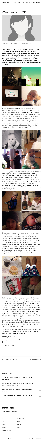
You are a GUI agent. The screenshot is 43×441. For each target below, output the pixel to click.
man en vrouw (6, 183)
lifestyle (22, 43)
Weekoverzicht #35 (14, 340)
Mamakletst (5, 2)
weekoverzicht (27, 43)
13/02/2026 (38, 378)
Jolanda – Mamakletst (14, 43)
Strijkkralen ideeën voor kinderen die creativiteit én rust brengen (17, 396)
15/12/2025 (38, 396)
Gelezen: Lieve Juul (34, 359)
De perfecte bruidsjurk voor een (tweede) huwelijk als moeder (17, 378)
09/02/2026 (38, 384)
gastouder (36, 179)
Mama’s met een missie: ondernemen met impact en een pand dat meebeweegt (17, 384)
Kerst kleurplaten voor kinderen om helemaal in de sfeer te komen (17, 390)
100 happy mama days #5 (10, 359)
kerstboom (5, 110)
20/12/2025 (38, 390)
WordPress (38, 438)
